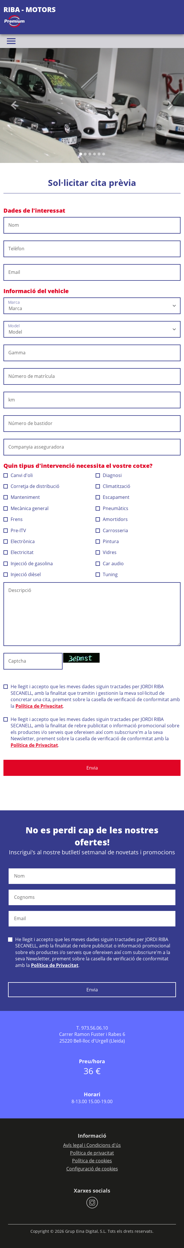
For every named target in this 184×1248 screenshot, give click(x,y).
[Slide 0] (80, 154)
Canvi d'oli (18, 475)
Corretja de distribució (31, 486)
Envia (92, 768)
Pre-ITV (14, 530)
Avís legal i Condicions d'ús (92, 1145)
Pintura (107, 541)
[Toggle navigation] (11, 41)
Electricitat (18, 552)
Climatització (113, 486)
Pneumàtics (112, 508)
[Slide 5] (103, 154)
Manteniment (21, 497)
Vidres (106, 552)
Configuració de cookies (92, 1169)
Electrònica (19, 541)
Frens (13, 519)
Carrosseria (112, 530)
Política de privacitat (92, 1153)
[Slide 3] (94, 154)
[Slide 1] (85, 154)
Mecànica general (26, 508)
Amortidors (112, 519)
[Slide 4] (99, 154)
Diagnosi (109, 475)
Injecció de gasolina (28, 563)
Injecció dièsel (22, 574)
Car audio (110, 563)
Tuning (107, 574)
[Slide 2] (89, 154)
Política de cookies (92, 1160)
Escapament (113, 497)
